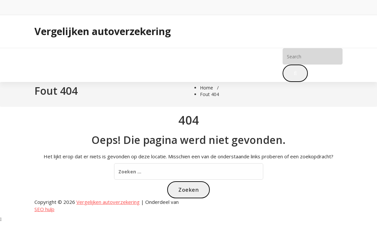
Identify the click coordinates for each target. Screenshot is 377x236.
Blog (70, 65)
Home (46, 65)
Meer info (98, 65)
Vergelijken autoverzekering (102, 31)
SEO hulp (44, 209)
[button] (295, 73)
